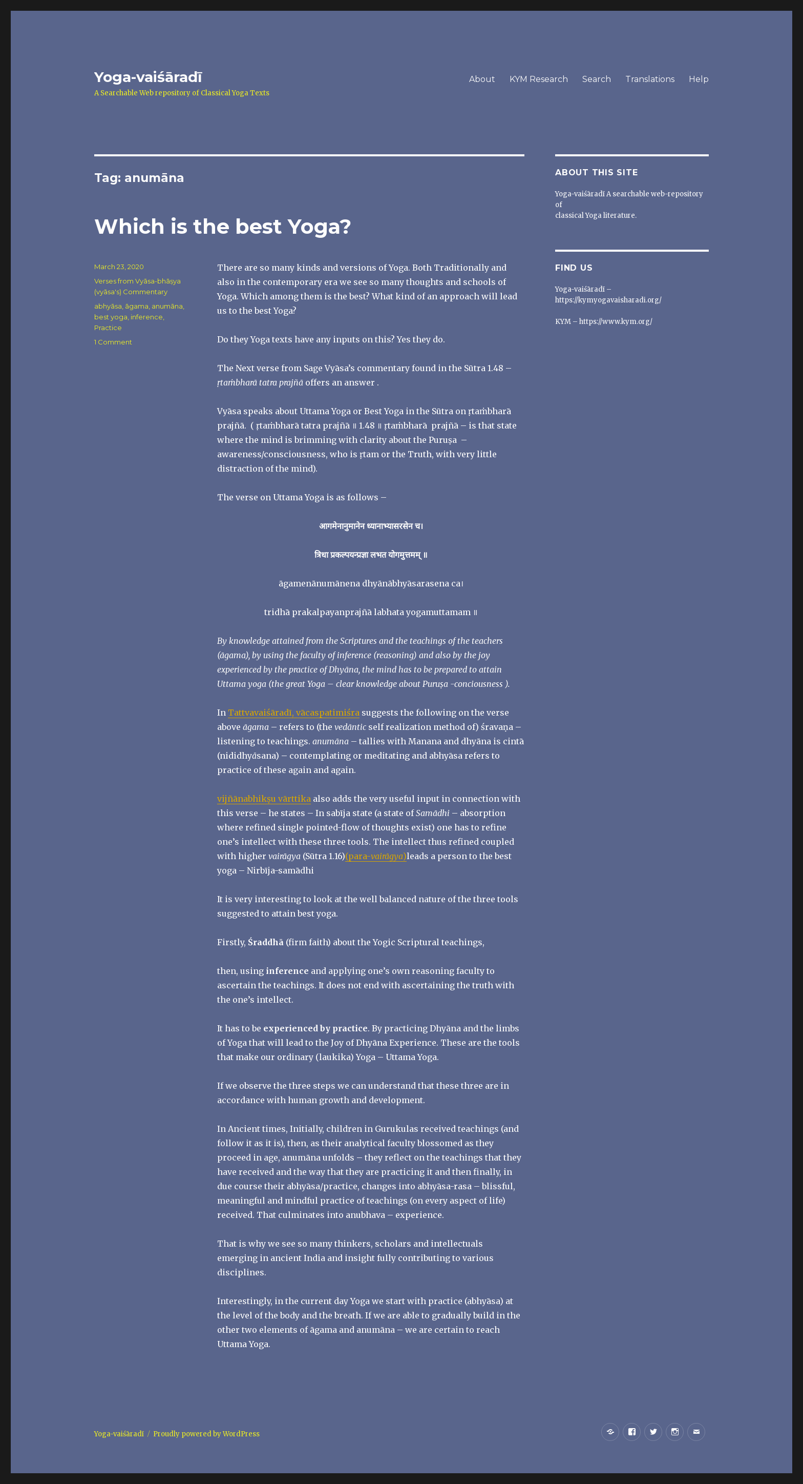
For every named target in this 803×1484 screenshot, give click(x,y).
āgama (137, 306)
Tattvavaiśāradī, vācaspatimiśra (294, 712)
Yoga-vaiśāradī (148, 77)
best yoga (111, 317)
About (482, 79)
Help (699, 79)
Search (596, 79)
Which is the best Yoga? (222, 226)
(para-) (376, 856)
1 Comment (113, 342)
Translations (649, 79)
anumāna (167, 306)
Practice (108, 327)
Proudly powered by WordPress (206, 1434)
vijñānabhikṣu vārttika (264, 799)
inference (147, 317)
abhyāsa (108, 306)
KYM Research (539, 79)
